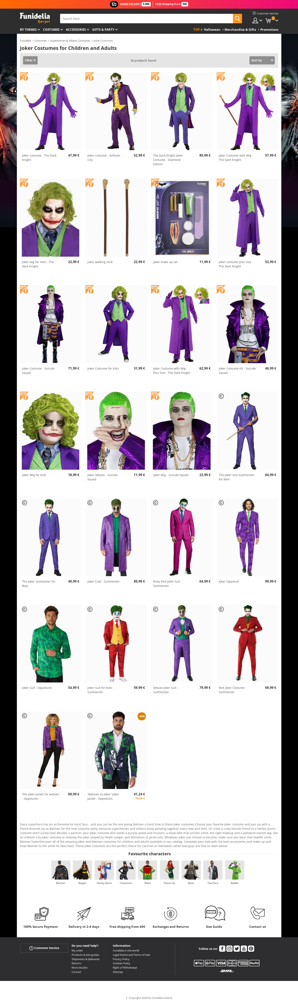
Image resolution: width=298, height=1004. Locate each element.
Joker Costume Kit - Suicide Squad (237, 370)
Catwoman (126, 883)
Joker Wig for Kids (34, 475)
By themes (28, 29)
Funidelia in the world (126, 950)
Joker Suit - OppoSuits (37, 688)
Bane (191, 883)
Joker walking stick (100, 262)
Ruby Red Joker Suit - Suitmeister (167, 583)
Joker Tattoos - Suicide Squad (102, 477)
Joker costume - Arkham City (103, 157)
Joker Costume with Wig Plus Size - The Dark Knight (171, 370)
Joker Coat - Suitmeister (103, 581)
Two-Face (212, 883)
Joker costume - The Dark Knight (39, 157)
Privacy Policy (121, 959)
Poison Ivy (169, 883)
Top (196, 29)
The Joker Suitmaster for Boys (38, 583)
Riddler (235, 883)
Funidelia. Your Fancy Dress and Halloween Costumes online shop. (35, 18)
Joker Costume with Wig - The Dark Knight (236, 157)
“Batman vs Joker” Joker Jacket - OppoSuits (103, 796)
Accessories (76, 29)
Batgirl (82, 883)
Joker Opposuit (229, 581)
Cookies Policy (121, 963)
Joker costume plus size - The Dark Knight (236, 264)
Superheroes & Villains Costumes (70, 40)
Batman (60, 883)
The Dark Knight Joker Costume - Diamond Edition (168, 159)
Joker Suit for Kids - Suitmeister (100, 690)
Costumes (51, 29)
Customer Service (44, 948)
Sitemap (118, 972)
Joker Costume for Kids (103, 368)
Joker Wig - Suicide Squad (170, 475)
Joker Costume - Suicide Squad (38, 370)
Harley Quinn (104, 883)
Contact (76, 972)
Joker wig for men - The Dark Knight (38, 264)
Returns (76, 963)
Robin (147, 883)
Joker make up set (165, 262)
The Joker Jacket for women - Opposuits (40, 796)
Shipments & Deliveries (86, 959)
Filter (29, 60)
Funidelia (25, 40)
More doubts (80, 967)
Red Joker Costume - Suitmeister (233, 690)
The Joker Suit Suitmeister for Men (236, 477)
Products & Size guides (85, 955)
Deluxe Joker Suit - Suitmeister (165, 690)
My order (77, 950)
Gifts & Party (103, 29)
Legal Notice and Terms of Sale (131, 955)
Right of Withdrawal (125, 967)
